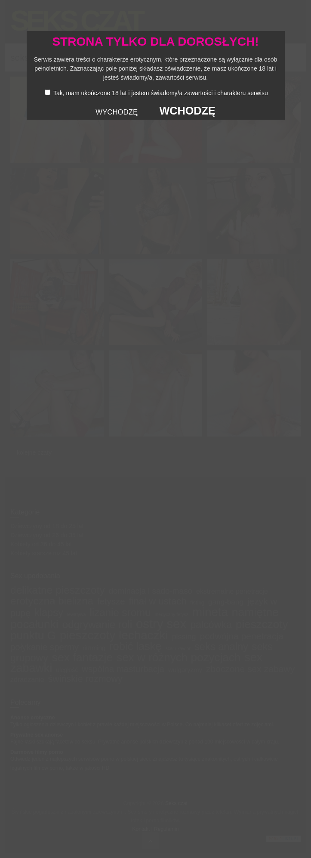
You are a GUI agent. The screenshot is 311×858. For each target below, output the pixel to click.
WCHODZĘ (188, 111)
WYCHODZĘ (116, 112)
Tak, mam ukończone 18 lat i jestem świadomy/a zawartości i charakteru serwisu (160, 93)
